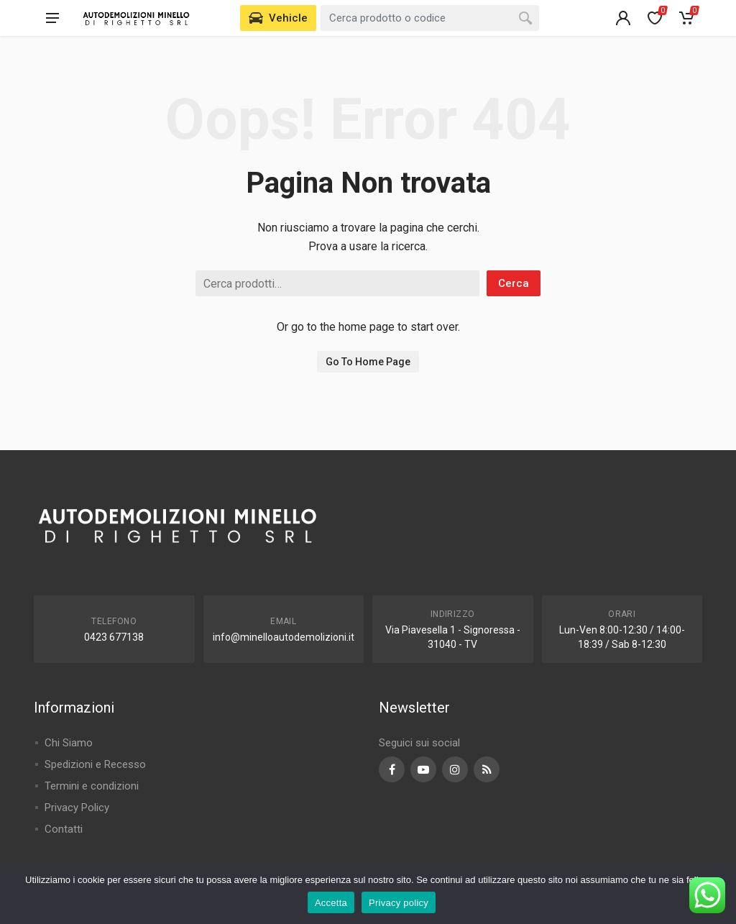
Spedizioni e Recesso (95, 764)
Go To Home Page (368, 361)
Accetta (331, 902)
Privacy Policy (77, 807)
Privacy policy (398, 902)
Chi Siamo (69, 742)
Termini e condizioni (92, 785)
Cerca (513, 283)
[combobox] (430, 18)
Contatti (64, 829)
